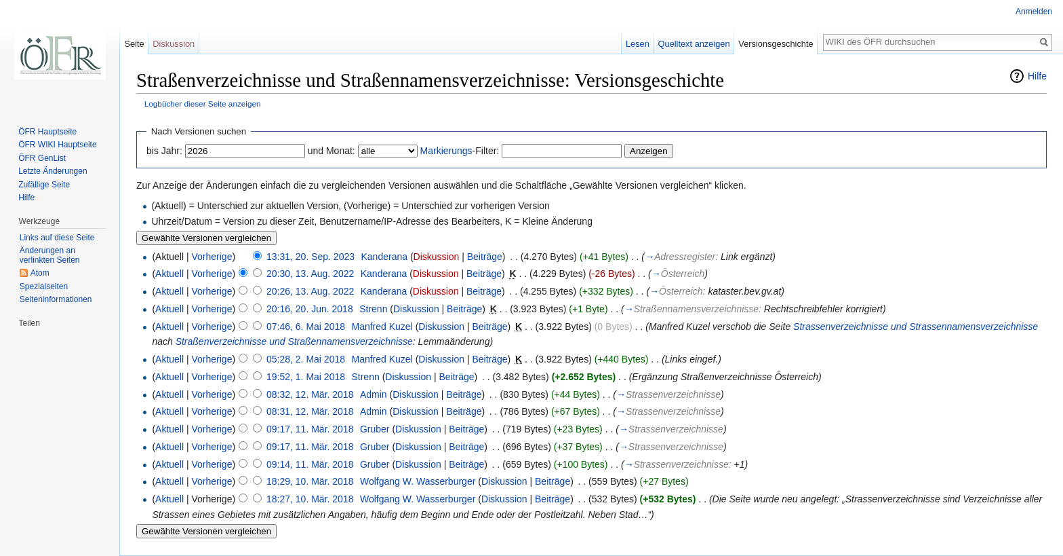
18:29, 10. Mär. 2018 (309, 481)
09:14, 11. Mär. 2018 (309, 464)
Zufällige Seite (44, 184)
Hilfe (1037, 76)
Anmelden (1034, 11)
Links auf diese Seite (57, 237)
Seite (134, 44)
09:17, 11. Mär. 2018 (309, 429)
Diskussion (437, 256)
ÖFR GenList (42, 158)
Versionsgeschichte (775, 44)
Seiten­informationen (56, 299)
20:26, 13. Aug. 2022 (310, 291)
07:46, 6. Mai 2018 (305, 326)
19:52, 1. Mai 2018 (305, 376)
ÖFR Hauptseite (47, 131)
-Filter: (460, 150)
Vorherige (212, 256)
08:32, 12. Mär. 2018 (309, 394)
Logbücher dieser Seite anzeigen (202, 103)
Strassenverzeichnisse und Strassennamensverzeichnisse (915, 326)
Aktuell (169, 273)
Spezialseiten (44, 286)
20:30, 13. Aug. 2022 (310, 273)
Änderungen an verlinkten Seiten (50, 255)
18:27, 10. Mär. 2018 (309, 499)
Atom (40, 273)
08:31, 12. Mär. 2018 (309, 411)
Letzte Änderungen (52, 171)
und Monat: (331, 150)
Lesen (637, 44)
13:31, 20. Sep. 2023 (310, 256)
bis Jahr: (164, 150)
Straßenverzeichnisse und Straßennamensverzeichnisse (294, 341)
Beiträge (484, 256)
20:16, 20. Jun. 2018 (309, 308)
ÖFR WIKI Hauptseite (57, 144)
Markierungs (446, 150)
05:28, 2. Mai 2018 (305, 359)
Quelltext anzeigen (694, 44)
